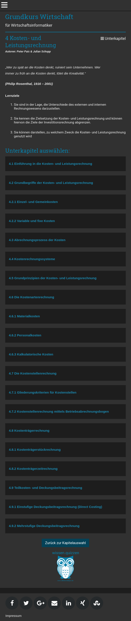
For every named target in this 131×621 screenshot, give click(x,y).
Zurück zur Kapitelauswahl (65, 543)
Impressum (13, 616)
